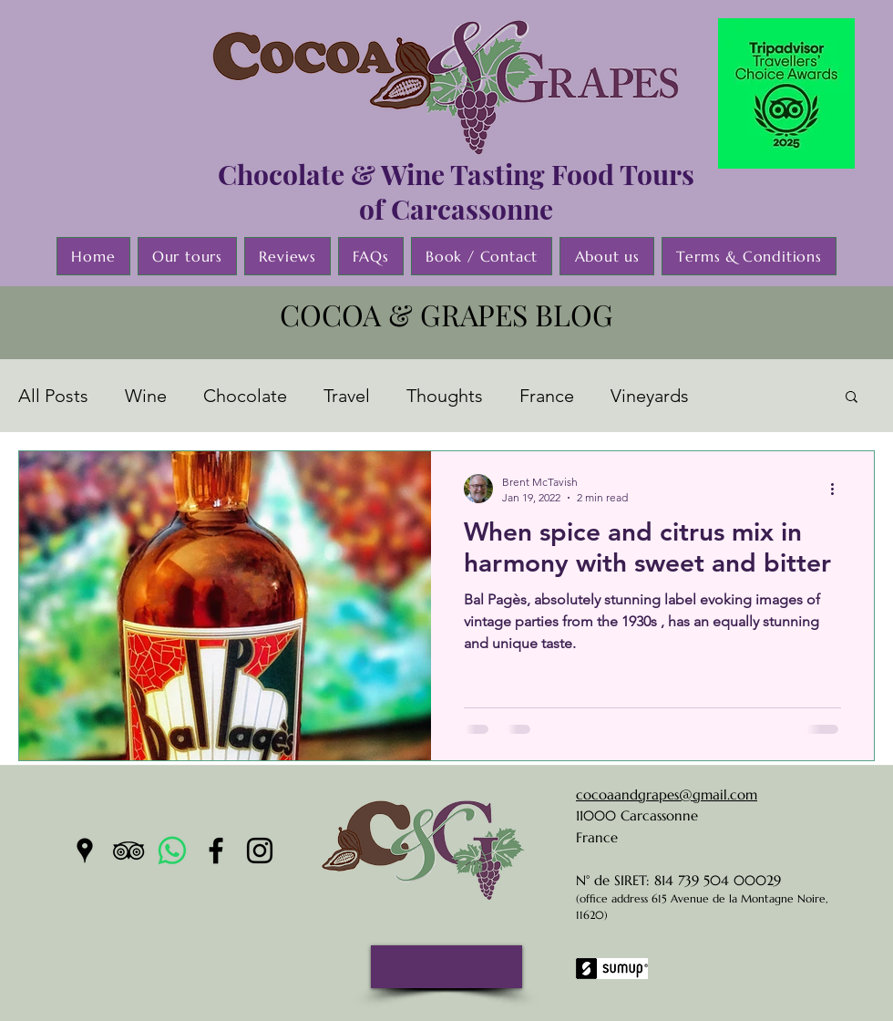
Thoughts (444, 396)
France (546, 396)
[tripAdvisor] (128, 850)
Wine (146, 396)
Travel (346, 396)
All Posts (53, 396)
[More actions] (838, 489)
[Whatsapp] (172, 850)
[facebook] (216, 850)
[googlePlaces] (84, 850)
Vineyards (650, 396)
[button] (851, 397)
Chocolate (245, 396)
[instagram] (259, 850)
